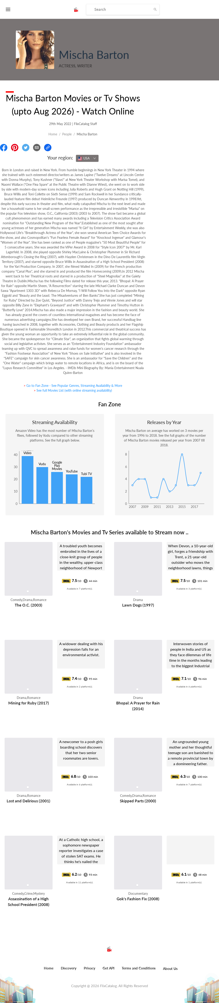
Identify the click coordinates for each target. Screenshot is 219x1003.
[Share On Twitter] (25, 147)
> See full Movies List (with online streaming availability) (73, 390)
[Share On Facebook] (3, 147)
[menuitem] (48, 970)
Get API (108, 968)
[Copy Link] (47, 147)
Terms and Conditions (139, 968)
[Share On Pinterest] (14, 147)
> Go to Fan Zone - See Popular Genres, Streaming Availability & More (73, 386)
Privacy (89, 968)
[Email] (36, 147)
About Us (170, 968)
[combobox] (87, 158)
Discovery (68, 968)
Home (52, 134)
